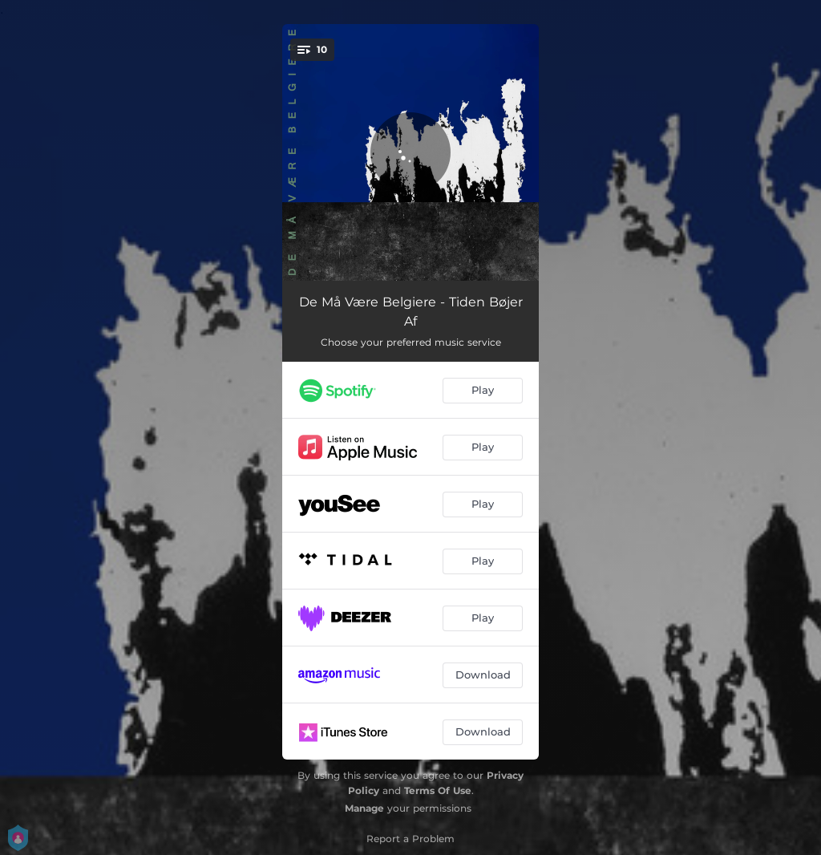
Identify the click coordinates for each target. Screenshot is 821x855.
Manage (364, 808)
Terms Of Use (437, 790)
